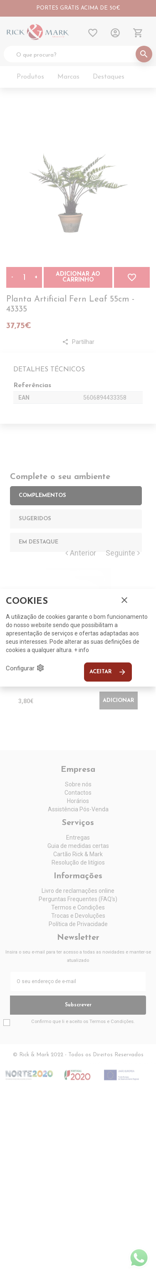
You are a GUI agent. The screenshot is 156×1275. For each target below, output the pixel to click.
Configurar (25, 668)
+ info (81, 650)
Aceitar (107, 672)
